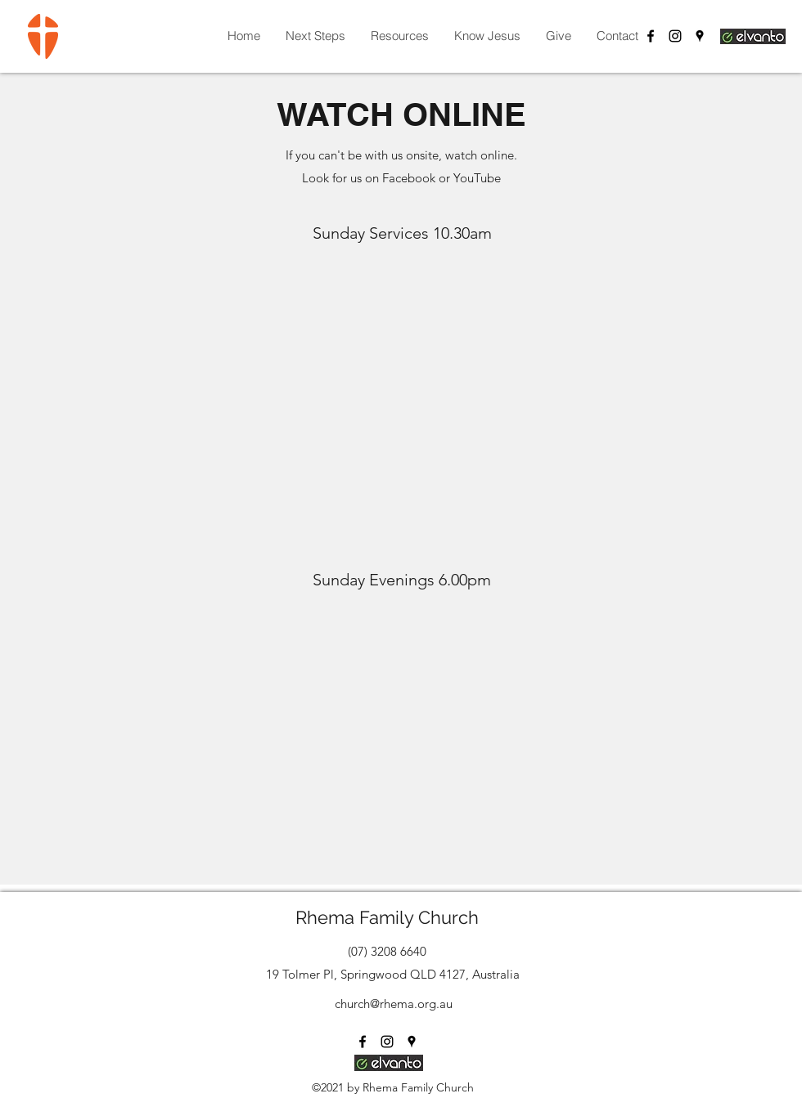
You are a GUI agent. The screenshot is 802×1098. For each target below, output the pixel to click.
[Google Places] (700, 36)
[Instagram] (675, 36)
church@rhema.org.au (394, 1003)
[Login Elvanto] (753, 36)
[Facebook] (650, 36)
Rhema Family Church (387, 917)
